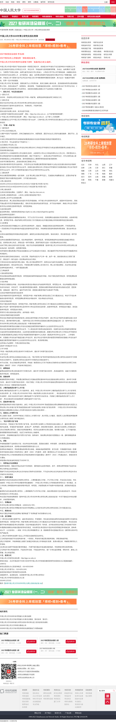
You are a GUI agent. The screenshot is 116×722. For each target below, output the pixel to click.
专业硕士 (78, 701)
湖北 (110, 171)
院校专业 (36, 690)
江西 (89, 171)
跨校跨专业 (68, 693)
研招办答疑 (97, 54)
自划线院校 (37, 701)
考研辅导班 (79, 690)
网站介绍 (37, 713)
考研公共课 (79, 693)
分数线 (35, 2)
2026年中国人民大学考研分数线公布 (13, 625)
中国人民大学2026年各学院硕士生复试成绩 (15, 616)
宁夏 (96, 180)
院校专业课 (79, 699)
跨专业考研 (58, 693)
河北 (96, 165)
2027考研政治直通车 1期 (91, 100)
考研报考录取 (86, 54)
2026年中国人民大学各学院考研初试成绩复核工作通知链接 (21, 628)
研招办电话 (97, 57)
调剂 (24, 2)
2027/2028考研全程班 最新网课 (93, 69)
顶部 (107, 702)
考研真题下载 (86, 48)
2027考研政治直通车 (102, 10)
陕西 (110, 177)
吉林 (82, 168)
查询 (114, 690)
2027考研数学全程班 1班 (10, 650)
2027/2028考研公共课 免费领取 (93, 78)
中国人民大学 (10, 10)
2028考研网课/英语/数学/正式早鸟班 (113, 10)
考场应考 (67, 696)
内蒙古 (111, 180)
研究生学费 (108, 54)
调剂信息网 (47, 693)
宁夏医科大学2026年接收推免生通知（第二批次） (18, 668)
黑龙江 (83, 183)
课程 (107, 696)
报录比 (66, 704)
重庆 (110, 174)
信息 (7, 2)
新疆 (103, 180)
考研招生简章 (86, 42)
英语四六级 (79, 704)
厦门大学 (57, 701)
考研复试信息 (108, 51)
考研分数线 (97, 51)
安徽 (110, 168)
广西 (96, 174)
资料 (29, 2)
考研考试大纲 (98, 45)
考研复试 (57, 699)
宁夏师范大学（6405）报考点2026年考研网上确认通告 (20, 665)
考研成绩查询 (98, 48)
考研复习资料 (86, 57)
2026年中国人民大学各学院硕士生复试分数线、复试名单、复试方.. (24, 619)
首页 (1, 2)
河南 (103, 171)
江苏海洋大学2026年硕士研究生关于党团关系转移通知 (19, 671)
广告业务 (68, 713)
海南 (103, 174)
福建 (82, 171)
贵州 (89, 177)
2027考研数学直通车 (108, 10)
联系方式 (58, 713)
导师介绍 (70, 16)
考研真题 (25, 693)
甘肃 (82, 180)
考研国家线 (26, 699)
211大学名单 (37, 696)
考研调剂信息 (86, 51)
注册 (106, 2)
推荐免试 (25, 704)
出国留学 (78, 707)
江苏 (96, 168)
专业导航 (36, 704)
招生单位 (36, 693)
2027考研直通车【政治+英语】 (93, 107)
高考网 (24, 707)
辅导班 (43, 2)
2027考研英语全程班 (70, 9)
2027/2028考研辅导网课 (31, 10)
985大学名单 (37, 699)
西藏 (103, 177)
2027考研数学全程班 (85, 10)
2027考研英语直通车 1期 (91, 97)
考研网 (11, 30)
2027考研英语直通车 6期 (47, 648)
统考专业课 (79, 696)
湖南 (82, 174)
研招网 (24, 690)
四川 (82, 177)
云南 (96, 177)
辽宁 (110, 165)
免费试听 (32, 641)
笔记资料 (88, 696)
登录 (113, 2)
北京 (82, 165)
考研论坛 (57, 690)
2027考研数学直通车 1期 (91, 104)
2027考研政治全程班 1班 (10, 640)
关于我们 (48, 713)
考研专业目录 (98, 42)
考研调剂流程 (48, 699)
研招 (18, 2)
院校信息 (18, 30)
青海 (89, 180)
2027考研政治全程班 (79, 10)
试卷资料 (88, 690)
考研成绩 (25, 696)
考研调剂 (35, 16)
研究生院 (51, 2)
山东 (96, 171)
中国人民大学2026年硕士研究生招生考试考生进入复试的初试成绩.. (24, 622)
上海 (89, 168)
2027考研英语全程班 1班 (50, 640)
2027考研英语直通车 (93, 9)
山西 (103, 165)
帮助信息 (78, 713)
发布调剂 (46, 696)
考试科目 (67, 699)
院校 (12, 2)
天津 (89, 165)
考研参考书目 (86, 45)
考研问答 (67, 690)
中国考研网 (8, 691)
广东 (89, 174)
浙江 (103, 168)
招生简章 (25, 701)
